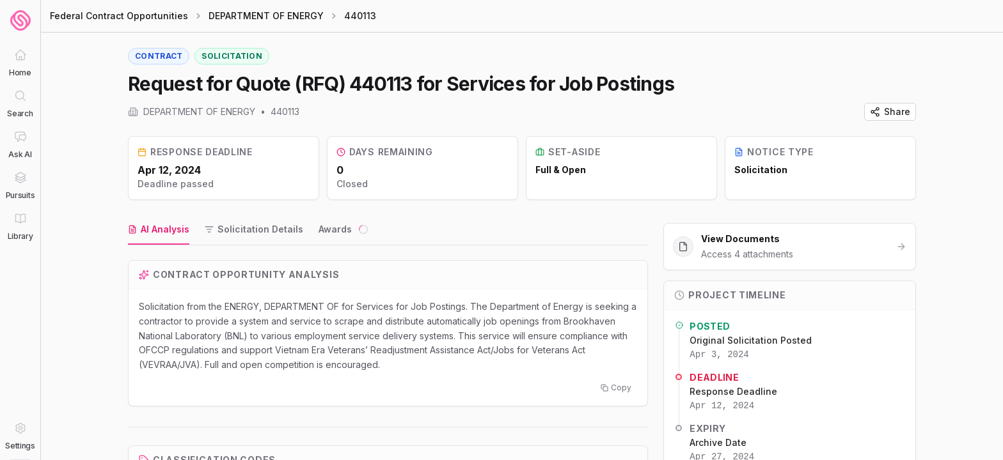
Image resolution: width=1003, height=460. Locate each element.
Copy (616, 387)
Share (890, 111)
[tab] (158, 230)
